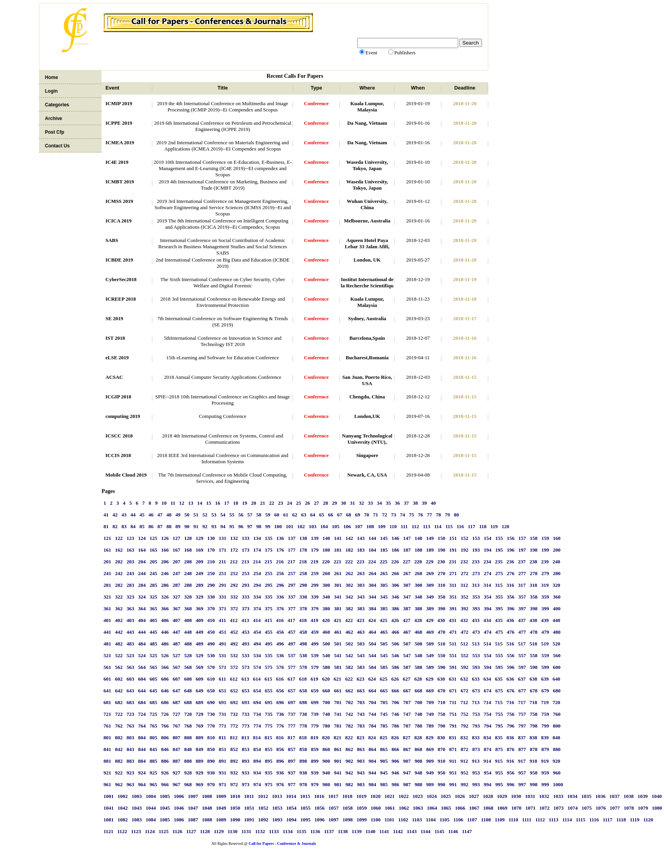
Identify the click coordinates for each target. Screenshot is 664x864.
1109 (500, 820)
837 (522, 737)
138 (303, 538)
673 (476, 691)
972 (234, 784)
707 (407, 702)
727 (176, 714)
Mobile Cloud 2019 (125, 475)
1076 (601, 808)
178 (303, 550)
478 (534, 632)
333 (246, 597)
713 (476, 702)
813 (245, 737)
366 (165, 608)
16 (217, 503)
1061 (390, 808)
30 (343, 503)
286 (165, 585)
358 (534, 597)
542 (349, 655)
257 (292, 573)
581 (338, 667)
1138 (343, 831)
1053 (277, 808)
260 (326, 573)
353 (476, 597)
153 (476, 538)
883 (130, 761)
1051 (249, 808)
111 (404, 526)
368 (188, 608)
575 (269, 667)
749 (430, 714)
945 (384, 773)
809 (199, 737)
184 (373, 550)
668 (419, 691)
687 (176, 702)
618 (303, 679)
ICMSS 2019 (119, 201)
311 (453, 585)
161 (107, 550)
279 (545, 573)
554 (488, 655)
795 (499, 726)
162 (119, 550)
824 (372, 737)
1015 (305, 796)
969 (199, 784)
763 (130, 726)
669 (430, 691)
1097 (333, 820)
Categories (57, 105)
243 (130, 573)
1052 (263, 808)
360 (557, 597)
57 (249, 515)
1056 (319, 808)
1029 (502, 796)
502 (349, 644)
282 (119, 585)
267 (407, 573)
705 (384, 702)
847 (176, 749)
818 (303, 737)
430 (441, 620)
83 (124, 526)
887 (176, 761)
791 (453, 726)
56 (240, 515)
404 (142, 620)
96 (240, 526)
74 (402, 515)
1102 (403, 820)
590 (442, 667)
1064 (432, 808)
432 (464, 620)
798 (534, 726)
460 (326, 632)
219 (314, 562)
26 (307, 503)
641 (107, 691)
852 (234, 749)
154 (488, 538)
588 (419, 667)
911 (453, 761)
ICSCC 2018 (119, 436)
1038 (628, 796)
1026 (460, 796)
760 (557, 714)
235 (499, 562)
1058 (348, 808)
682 (119, 702)
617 (291, 679)
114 (437, 526)
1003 (137, 796)
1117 (607, 820)
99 (267, 526)
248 (188, 573)
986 (396, 784)
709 (430, 702)
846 (165, 749)
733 (246, 714)
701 (338, 702)
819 (314, 737)
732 (234, 714)
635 (499, 679)
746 (396, 714)
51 (195, 515)
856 (280, 749)
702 (349, 702)
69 (357, 515)
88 (168, 526)
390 (442, 608)
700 (326, 702)
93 (213, 526)
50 (186, 515)
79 (447, 515)
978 (303, 784)
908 (419, 761)
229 (430, 562)
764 (142, 726)
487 (176, 644)
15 (208, 503)
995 (499, 784)
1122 (122, 831)
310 (442, 585)
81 (106, 526)
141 (338, 538)
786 (396, 726)
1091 (249, 820)
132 (234, 538)
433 (476, 620)
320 (556, 585)
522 (119, 655)
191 (453, 550)
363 (130, 608)
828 (418, 737)
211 (222, 562)
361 (107, 608)
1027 (474, 796)
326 (165, 597)
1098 (348, 820)
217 (291, 562)
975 (269, 784)
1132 (260, 831)
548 (419, 655)
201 (107, 562)
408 (188, 620)
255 (269, 573)
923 (130, 773)
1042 (123, 808)
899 (315, 761)
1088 (207, 820)
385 (384, 608)
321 (107, 597)
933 (246, 773)
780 (326, 726)
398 (534, 608)
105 (336, 526)
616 (280, 679)
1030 (516, 796)
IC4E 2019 (117, 162)
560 (557, 655)
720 (556, 702)
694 (257, 702)
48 (168, 515)
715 (499, 702)
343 (361, 597)
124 (142, 538)
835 (499, 737)
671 (453, 691)
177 (292, 550)
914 (487, 761)
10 (164, 503)
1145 (439, 831)
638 (533, 679)
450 (211, 632)
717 (522, 702)
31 (352, 503)
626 (395, 679)
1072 (544, 808)
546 (396, 655)
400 (557, 608)
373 (246, 608)
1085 (165, 820)
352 (465, 597)
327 (176, 597)
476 (511, 632)
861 (338, 749)
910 (442, 761)
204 (142, 562)
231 (453, 562)
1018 (347, 796)
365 (153, 608)
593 (476, 667)
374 (257, 608)
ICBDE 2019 (119, 260)
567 (176, 667)
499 (315, 644)
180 (326, 550)
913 (476, 761)
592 (465, 667)
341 (338, 597)
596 (511, 667)
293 (246, 585)
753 (476, 714)
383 (361, 608)
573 (246, 667)
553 (476, 655)
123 (130, 538)
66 (330, 515)
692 (234, 702)
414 (257, 620)
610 (211, 679)
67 (339, 515)
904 (373, 761)
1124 (150, 831)
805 (153, 737)
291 (223, 585)
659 (315, 691)
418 (303, 620)
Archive (53, 118)
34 (379, 503)
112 (415, 526)
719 (545, 702)
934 (257, 773)
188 (419, 550)
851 (223, 749)
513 (476, 644)
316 (510, 585)
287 (176, 585)
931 (223, 773)
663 (361, 691)
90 (186, 526)
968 (188, 784)
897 (292, 761)
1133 (274, 831)
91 (195, 526)
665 (384, 691)
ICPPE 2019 (118, 123)
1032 (544, 796)
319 (545, 585)
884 (142, 761)
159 (545, 538)
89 (177, 526)
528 (188, 655)
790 (442, 726)
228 (418, 562)
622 (349, 679)
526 (165, 655)
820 (326, 737)
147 (407, 538)
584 (373, 667)
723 (130, 714)
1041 (109, 808)
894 (257, 761)
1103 (417, 820)
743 (361, 714)
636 (510, 679)
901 (338, 761)
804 (142, 737)
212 (234, 562)
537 (292, 655)
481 (107, 644)
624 (372, 679)
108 (370, 526)
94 (222, 526)
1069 (502, 808)
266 (396, 573)
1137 (329, 831)
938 (303, 773)
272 (465, 573)
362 (119, 608)
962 (119, 784)
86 (151, 526)
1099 (362, 820)
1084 (151, 820)
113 (426, 526)
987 (407, 784)
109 (382, 526)
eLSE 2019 (117, 357)
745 (384, 714)
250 (211, 573)
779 (315, 726)
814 (257, 737)
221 (337, 562)
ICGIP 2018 (118, 397)
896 (280, 761)
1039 (642, 796)
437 (522, 620)
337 (292, 597)
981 (338, 784)
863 (361, 749)
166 (165, 550)
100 (278, 526)
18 (235, 503)
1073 (558, 808)
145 (384, 538)
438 (533, 620)
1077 (615, 808)
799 (545, 726)
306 (396, 585)
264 (373, 573)
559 (545, 655)
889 (199, 761)
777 (292, 726)
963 (130, 784)
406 (165, 620)
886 (165, 761)
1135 (301, 831)
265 (384, 573)
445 (153, 632)
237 (522, 562)
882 (119, 761)
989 (430, 784)
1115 (580, 820)
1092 (263, 820)
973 (246, 784)
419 (314, 620)
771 (223, 726)
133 (246, 538)
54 (222, 515)
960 (557, 773)
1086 (179, 820)
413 (245, 620)
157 (522, 538)
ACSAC (114, 377)
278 (534, 573)
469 (430, 632)
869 (430, 749)
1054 (291, 808)
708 (419, 702)
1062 (404, 808)
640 (556, 679)
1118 (621, 820)
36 (397, 503)
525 (153, 655)
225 (383, 562)
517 (522, 644)
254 (257, 573)
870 (442, 749)
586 (396, 667)
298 (303, 585)
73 (393, 515)
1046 (179, 808)
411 (222, 620)
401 (107, 620)
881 (107, 761)
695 (269, 702)
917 (522, 761)
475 (499, 632)
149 (430, 538)
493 (246, 644)
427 (407, 620)
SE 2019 (114, 318)
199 (545, 550)
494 (257, 644)
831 (453, 737)
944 (373, 773)
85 (142, 526)
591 (453, 667)
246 (165, 573)
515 (499, 644)
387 (407, 608)
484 (142, 644)
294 (257, 585)
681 (107, 702)
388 (419, 608)
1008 (207, 796)
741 (338, 714)
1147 (467, 831)
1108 (486, 820)
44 (133, 515)
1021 (389, 796)
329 (199, 597)
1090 (235, 820)
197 (522, 550)
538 (303, 655)
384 (373, 608)
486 (165, 644)
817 (291, 737)
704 (373, 702)
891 (223, 761)
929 (199, 773)
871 (453, 749)
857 (292, 749)
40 (433, 503)
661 (338, 691)
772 (234, 726)
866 (396, 749)
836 (510, 737)
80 (456, 515)
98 (258, 526)
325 (153, 597)
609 (199, 679)
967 (176, 784)
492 (234, 644)
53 (213, 515)
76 (420, 515)
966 (165, 784)
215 (268, 562)
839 (545, 737)
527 (176, 655)
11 (173, 503)
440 (556, 620)
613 (245, 679)
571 (223, 667)
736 (280, 714)
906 (396, 761)
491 (223, 644)
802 (119, 737)
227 (407, 562)
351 (453, 597)
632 (464, 679)
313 (476, 585)
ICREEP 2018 (120, 299)
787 (407, 726)
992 (465, 784)
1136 (315, 831)
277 (522, 573)
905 (384, 761)
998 (534, 784)
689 (199, 702)
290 (211, 585)
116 (460, 526)
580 (326, 667)
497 (292, 644)
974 (257, 784)
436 (510, 620)
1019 (361, 796)
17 (226, 503)
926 (165, 773)
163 (130, 550)
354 (488, 597)
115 (449, 526)
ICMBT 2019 (119, 182)
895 (269, 761)
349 (430, 597)
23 (280, 503)
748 (419, 714)
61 (285, 515)
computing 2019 (122, 416)
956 (511, 773)
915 (499, 761)
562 (119, 667)
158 (534, 538)
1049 (221, 808)
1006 (179, 796)
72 (384, 515)
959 (545, 773)
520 (556, 644)
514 (487, 644)
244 (142, 573)
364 (142, 608)
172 (234, 550)
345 (384, 597)
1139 (356, 831)
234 (487, 562)
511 (453, 644)
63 (303, 515)
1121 (108, 831)
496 (280, 644)
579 (315, 667)
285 (153, 585)
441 (107, 632)
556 (511, 655)
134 (257, 538)
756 (511, 714)
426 (395, 620)
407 (176, 620)
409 (199, 620)
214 (257, 562)
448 (188, 632)
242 (119, 573)
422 (349, 620)
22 (271, 503)
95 (231, 526)
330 (211, 597)
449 (199, 632)
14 (199, 503)
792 (465, 726)
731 (223, 714)
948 (419, 773)
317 (522, 585)
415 (268, 620)
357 (522, 597)
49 (177, 515)
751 (453, 714)
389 (430, 608)
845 (153, 749)
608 (188, 679)
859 (315, 749)
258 (303, 573)
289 (199, 585)
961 (107, 784)
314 (487, 585)
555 (499, 655)
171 (223, 550)
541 (338, 655)
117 (471, 526)
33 (370, 503)
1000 (558, 784)
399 (545, 608)
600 (557, 667)
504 (373, 644)
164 (142, 550)
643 (130, 691)
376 (280, 608)
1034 (572, 796)
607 (176, 679)
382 (349, 608)
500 (326, 644)
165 (153, 550)
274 (488, 573)
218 (303, 562)
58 (258, 515)
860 (326, 749)
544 (373, 655)
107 (359, 526)
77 (429, 515)
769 (199, 726)
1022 (403, 796)
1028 (488, 796)
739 (315, 714)
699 (315, 702)
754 (488, 714)
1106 (458, 820)
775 (269, 726)
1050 (235, 808)
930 (211, 773)
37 (406, 503)
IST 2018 (115, 338)
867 (407, 749)
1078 (629, 808)
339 (315, 597)
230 (441, 562)
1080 (657, 808)
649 (199, 691)
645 (153, 691)
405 (153, 620)
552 (465, 655)
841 (107, 749)
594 (488, 667)
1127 (191, 831)
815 (268, 737)
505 (384, 644)
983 (361, 784)
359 (545, 597)
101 (290, 526)
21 (262, 503)
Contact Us (57, 146)
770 (211, 726)
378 (303, 608)
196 (511, 550)
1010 (235, 796)
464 (373, 632)
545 (384, 655)
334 (257, 597)
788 (419, 726)
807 (176, 737)
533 (246, 655)
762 (119, 726)
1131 (246, 831)
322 (119, 597)
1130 (232, 831)
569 (199, 667)
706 (396, 702)
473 (476, 632)
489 (199, 644)
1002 (123, 796)
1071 (530, 808)
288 (188, 585)
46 (151, 515)
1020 (375, 796)
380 (326, 608)
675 (499, 691)
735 (269, 714)
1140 (370, 831)
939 (315, 773)
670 (442, 691)
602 (119, 679)
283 (130, 585)
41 (106, 515)
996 (511, 784)
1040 (657, 796)
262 (349, 573)
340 (326, 597)
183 (361, 550)
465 (384, 632)
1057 (333, 808)
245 (153, 573)
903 (361, 761)
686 (165, 702)
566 (165, 667)
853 (246, 749)
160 (557, 538)
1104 (431, 820)
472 (465, 632)
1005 (165, 796)
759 (545, 714)
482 (119, 644)
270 (442, 573)
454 (257, 632)
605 (153, 679)
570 (211, 667)
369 (199, 608)
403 (130, 620)
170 (211, 550)
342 (349, 597)
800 (557, 726)
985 (384, 784)
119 (494, 526)
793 (476, 726)
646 (165, 691)
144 (373, 538)
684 (142, 702)
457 (292, 632)
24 (289, 503)
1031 (530, 796)
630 (441, 679)
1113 (554, 820)
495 (269, 644)
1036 (600, 796)
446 (165, 632)
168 (188, 550)
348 (419, 597)
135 (269, 538)
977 (292, 784)
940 (326, 773)
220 (326, 562)
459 (315, 632)
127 (176, 538)
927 (176, 773)
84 (133, 526)
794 (488, 726)
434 (487, 620)
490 (211, 644)
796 (511, 726)
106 (347, 526)
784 (373, 726)
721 (107, 714)
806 (165, 737)
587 (407, 667)
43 (124, 515)
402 (119, 620)
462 (349, 632)
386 (396, 608)
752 (465, 714)
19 (244, 503)
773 (246, 726)
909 (430, 761)
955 (499, 773)
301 (338, 585)
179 (315, 550)
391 (453, 608)
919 (545, 761)
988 (419, 784)
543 (361, 655)
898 (303, 761)
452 (234, 632)
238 (533, 562)
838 (533, 737)
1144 (425, 831)
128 (188, 538)
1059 (362, 808)
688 (188, 702)
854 (257, 749)
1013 (277, 796)
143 (361, 538)
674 (488, 691)
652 (234, 691)
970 (211, 784)
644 (142, 691)
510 (442, 644)
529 (199, 655)
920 (556, 761)
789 (430, 726)
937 (292, 773)
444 (142, 632)
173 (246, 550)
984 (373, 784)
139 (315, 538)
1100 (375, 820)
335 (269, 597)
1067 (474, 808)
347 (407, 597)
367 (176, 608)
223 (360, 562)
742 (349, 714)
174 (257, 550)
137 (292, 538)
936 (280, 773)
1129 (218, 831)
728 (188, 714)
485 (153, 644)
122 (119, 538)
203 (130, 562)
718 (533, 702)
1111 (527, 820)
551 (453, 655)
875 (499, 749)
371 (223, 608)
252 (234, 573)
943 (361, 773)
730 (211, 714)
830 (441, 737)
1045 (165, 808)
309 (430, 585)
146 (396, 538)
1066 (460, 808)
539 (315, 655)
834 (487, 737)
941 (338, 773)
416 (280, 620)
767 (176, 726)
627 (407, 679)
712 (464, 702)
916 (510, 761)
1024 (432, 796)
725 (153, 714)
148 (419, 538)
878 (534, 749)
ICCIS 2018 (118, 455)
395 (499, 608)
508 (419, 644)
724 (142, 714)
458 (303, 632)
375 (269, 608)
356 (511, 597)
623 (360, 679)
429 (430, 620)
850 (211, 749)
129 (199, 538)
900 (326, 761)
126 (165, 538)
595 (499, 667)
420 (326, 620)
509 (430, 644)
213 (245, 562)
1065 (446, 808)
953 (476, 773)
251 (223, 573)
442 (119, 632)
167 (176, 550)
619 (314, 679)
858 (303, 749)
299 (315, 585)
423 (360, 620)
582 (349, 667)
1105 (444, 820)
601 (107, 679)
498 (303, 644)
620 (326, 679)
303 (361, 585)
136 (280, 538)
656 (280, 691)
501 (338, 644)
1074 (573, 808)
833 (476, 737)
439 (545, 620)
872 (465, 749)
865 (384, 749)
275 (499, 573)
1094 (291, 820)
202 (119, 562)
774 (257, 726)
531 (223, 655)
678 (534, 691)
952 (465, 773)
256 (280, 573)
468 (419, 632)
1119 (634, 820)
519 (545, 644)
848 (188, 749)
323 (130, 597)
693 (246, 702)
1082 (123, 820)
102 (301, 526)
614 (257, 679)
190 (442, 550)
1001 (109, 796)
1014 (291, 796)
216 (280, 562)
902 (349, 761)
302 (349, 585)
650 (211, 691)
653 (246, 691)
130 (211, 538)
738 (303, 714)
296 (280, 585)
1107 (472, 820)
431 (453, 620)
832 (464, 737)
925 (153, 773)
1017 (333, 796)
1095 (305, 820)
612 (234, 679)
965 (153, 784)
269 (430, 573)
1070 (516, 808)
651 (223, 691)
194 (488, 550)
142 (349, 538)
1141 (384, 831)
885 (153, 761)
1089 (221, 820)
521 (107, 655)
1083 (137, 820)
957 (522, 773)
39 (424, 503)
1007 (193, 796)
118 (483, 526)
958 (534, 773)
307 (407, 585)
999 (545, 784)
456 (280, 632)
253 (246, 573)
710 (442, 702)
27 (316, 503)
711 (453, 702)
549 (430, 655)
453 (246, 632)
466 (396, 632)
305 (384, 585)
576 (280, 667)
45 (142, 515)
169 (199, 550)
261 (338, 573)
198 (534, 550)
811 (222, 737)
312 (464, 585)
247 (176, 573)
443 (130, 632)
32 (361, 503)
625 (383, 679)
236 (510, 562)
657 (292, 691)
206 (165, 562)
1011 (249, 796)
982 (349, 784)
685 (153, 702)
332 (234, 597)
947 (407, 773)
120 (505, 526)
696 (280, 702)
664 (373, 691)
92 (204, 526)
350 (442, 597)
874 (488, 749)
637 (522, 679)
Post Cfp (54, 132)
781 (338, 726)
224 (372, 562)
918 (533, 761)
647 (176, 691)
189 (430, 550)
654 (257, 691)
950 (442, 773)
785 (384, 726)
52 (204, 515)
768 (188, 726)
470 (442, 632)
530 (211, 655)
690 (211, 702)
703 (361, 702)
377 (292, 608)
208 (188, 562)
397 (522, 608)
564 (142, 667)
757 (522, 714)
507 (407, 644)
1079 (643, 808)
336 (280, 597)
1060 (376, 808)
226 (395, 562)
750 (442, 714)
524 (142, 655)
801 (107, 737)
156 (511, 538)
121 (107, 538)
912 (464, 761)
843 (130, 749)
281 (107, 585)
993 (476, 784)
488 (188, 644)
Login (51, 91)
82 (115, 526)
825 (383, 737)
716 (510, 702)
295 (269, 585)
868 (419, 749)
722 (119, 714)
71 (375, 515)
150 (442, 538)
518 (533, 644)
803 (130, 737)
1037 (614, 796)
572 (234, 667)
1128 (205, 831)
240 (556, 562)
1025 (446, 796)
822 (349, 737)
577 (292, 667)
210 (211, 562)
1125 (163, 831)
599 (545, 667)
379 (315, 608)
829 (430, 737)
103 (313, 526)
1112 (540, 820)
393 (476, 608)
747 (407, 714)
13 (190, 503)
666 (396, 691)
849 (199, 749)
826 (395, 737)
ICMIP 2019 (118, 103)
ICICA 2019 (118, 221)
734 (257, 714)
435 (499, 620)
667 (407, 691)
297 (292, 585)
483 (130, 644)
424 (372, 620)
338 (303, 597)
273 (476, 573)
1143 (412, 831)
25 (298, 503)
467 (407, 632)
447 (176, 632)
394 (488, 608)
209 (199, 562)
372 (234, 608)
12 (181, 503)
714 (487, 702)
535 (269, 655)
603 (130, 679)
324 (142, 597)
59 (267, 515)
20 (253, 503)
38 (415, 503)
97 (249, 526)
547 (407, 655)
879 (545, 749)
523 (130, 655)
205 (153, 562)
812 (234, 737)
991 (453, 784)
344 (373, 597)
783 (361, 726)
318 (533, 585)
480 (557, 632)
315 (499, 585)
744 (373, 714)
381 (338, 608)
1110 (513, 820)
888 (188, 761)
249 (199, 573)
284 (142, 585)
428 (418, 620)
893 (246, 761)
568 (188, 667)
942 (349, 773)
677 (522, 691)
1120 (648, 820)
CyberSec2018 (120, 279)
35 (388, 503)
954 (488, 773)
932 (234, 773)
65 (321, 515)
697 (292, 702)
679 (545, 691)
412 (234, 620)
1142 (398, 831)
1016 (319, 796)
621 (337, 679)
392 (465, 608)
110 (393, 526)
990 (442, 784)
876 (511, 749)
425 (383, 620)
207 (176, 562)
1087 (193, 820)
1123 (136, 831)
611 (222, 679)
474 (488, 632)
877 (522, 749)
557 (522, 655)
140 (326, 538)
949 (430, 773)
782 (349, 726)
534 (257, 655)
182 (349, 550)
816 (280, 737)
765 (153, 726)
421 (337, 620)
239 (545, 562)
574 (257, 667)
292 (234, 585)
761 (107, 726)
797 (522, 726)
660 (326, 691)
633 (476, 679)
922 (119, 773)
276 (511, 573)
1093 (277, 820)
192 (465, 550)
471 (453, 632)
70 (366, 515)
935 (269, 773)
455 (269, 632)
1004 (151, 796)
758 (534, 714)
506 (396, 644)
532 (234, 655)
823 (360, 737)
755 (499, 714)
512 (464, 644)
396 (511, 608)
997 (522, 784)
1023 (417, 796)
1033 (558, 796)
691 (223, 702)
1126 (177, 831)
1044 (151, 808)
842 (119, 749)
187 (407, 550)
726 (165, 714)
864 (373, 749)
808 (188, 737)
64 (312, 515)
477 (522, 632)
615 (268, 679)
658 (303, 691)
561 (107, 667)
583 (361, 667)
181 (338, 550)
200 (557, 550)
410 (211, 620)
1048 (207, 808)
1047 (193, 808)
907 (407, 761)
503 (361, 644)
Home (51, 77)
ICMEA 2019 (119, 142)
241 (107, 573)
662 (349, 691)
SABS (111, 240)
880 (557, 749)
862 (349, 749)
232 (464, 562)
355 (499, 597)
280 (557, 573)
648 (188, 691)
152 (465, 538)
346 (396, 597)
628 (418, 679)
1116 (594, 820)
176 (280, 550)
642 (119, 691)
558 (534, 655)
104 (324, 526)
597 (522, 667)
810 (211, 737)
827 (407, 737)
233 (476, 562)
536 (280, 655)
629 (430, 679)
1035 (586, 796)
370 (211, 608)
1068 (488, 808)
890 (211, 761)
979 (315, 784)
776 (280, 726)
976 (280, 784)
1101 (389, 820)
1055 (305, 808)
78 (438, 515)
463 (361, 632)
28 (325, 503)
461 (338, 632)
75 (411, 515)
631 (453, 679)
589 (430, 667)
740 (326, 714)
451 (223, 632)
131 (223, 538)
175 (269, 550)
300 (326, 585)
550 (442, 655)
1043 (137, 808)
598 (534, 667)
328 (188, 597)
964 (142, 784)
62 (294, 515)
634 (487, 679)
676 (511, 691)
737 (292, 714)
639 (545, 679)
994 (488, 784)
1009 (221, 796)
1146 (453, 831)
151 (453, 538)
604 (142, 679)
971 (223, 784)
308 (419, 585)
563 (130, 667)
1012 (263, 796)
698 (303, 702)
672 (465, 691)
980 (326, 784)
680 (557, 691)
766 (165, 726)
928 (188, 773)
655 (269, 691)
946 (396, 773)
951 (453, 773)
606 (165, 679)
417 (291, 620)
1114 (567, 820)
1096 (319, 820)
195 (499, 550)
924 (142, 773)
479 (545, 632)
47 (159, 515)
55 (231, 515)
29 (334, 503)
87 (159, 526)
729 (199, 714)
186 (396, 550)
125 (153, 538)
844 (142, 749)
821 (337, 737)
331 (223, 597)
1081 (109, 820)
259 (315, 573)
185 (384, 550)
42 (115, 515)
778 (303, 726)
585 (384, 667)
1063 (418, 808)
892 (234, 761)
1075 (587, 808)
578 (303, 667)
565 (153, 667)
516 (510, 644)
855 (269, 749)
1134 (288, 831)
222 (349, 562)
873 (476, 749)
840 (556, 737)
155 (499, 538)
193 (476, 550)
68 (348, 515)
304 (373, 585)
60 (276, 515)
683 (130, 702)
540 (326, 655)
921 (107, 773)
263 (361, 573)
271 (453, 573)
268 (419, 573)
